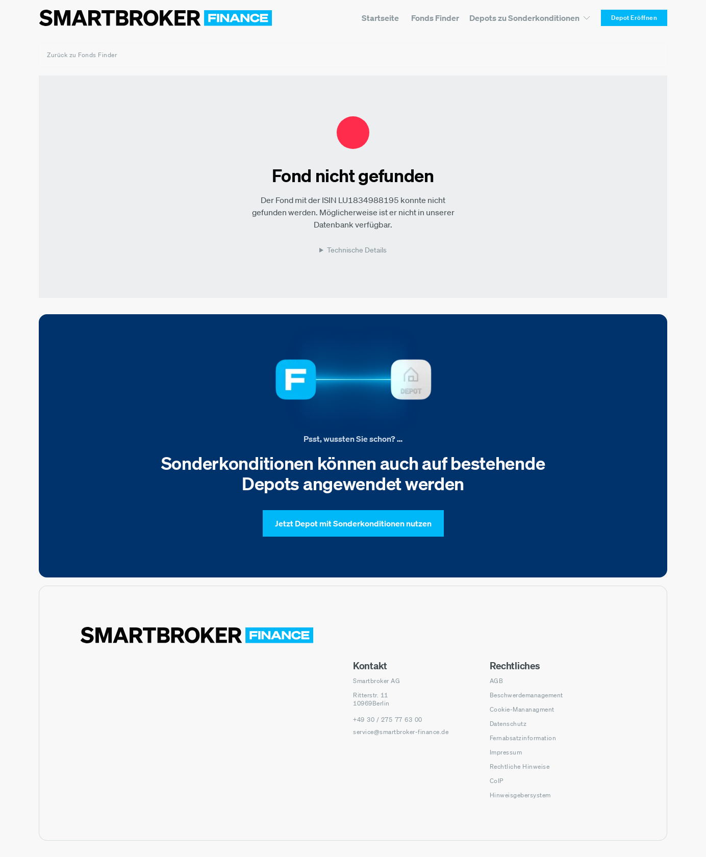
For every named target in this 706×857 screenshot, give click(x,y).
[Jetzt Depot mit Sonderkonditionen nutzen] (353, 523)
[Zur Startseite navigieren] (197, 635)
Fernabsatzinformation (523, 738)
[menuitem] (380, 18)
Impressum (506, 752)
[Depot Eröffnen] (634, 18)
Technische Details (357, 250)
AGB (496, 680)
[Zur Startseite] (155, 18)
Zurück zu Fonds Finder (82, 55)
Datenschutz (508, 723)
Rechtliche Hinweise (520, 766)
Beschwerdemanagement (526, 695)
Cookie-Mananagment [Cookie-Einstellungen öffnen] (522, 709)
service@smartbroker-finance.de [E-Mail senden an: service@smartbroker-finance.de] (400, 731)
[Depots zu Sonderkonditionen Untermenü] (530, 17)
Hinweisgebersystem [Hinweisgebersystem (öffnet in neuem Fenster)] (520, 795)
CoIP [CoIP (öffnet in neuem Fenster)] (496, 780)
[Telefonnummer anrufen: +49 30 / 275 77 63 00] (387, 720)
